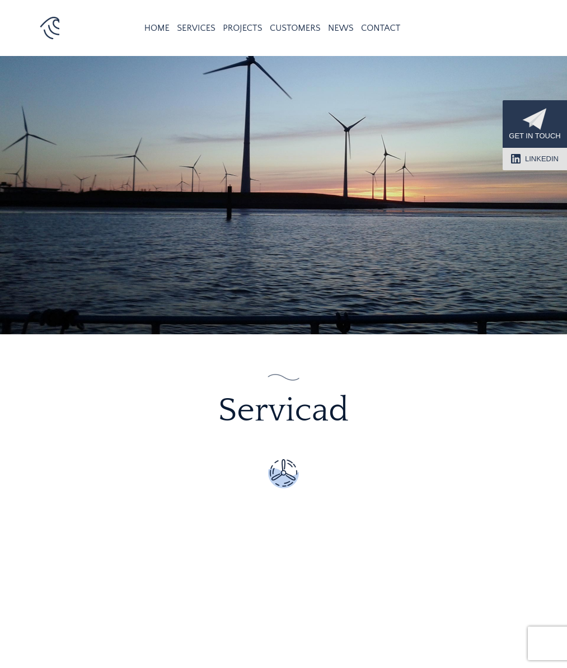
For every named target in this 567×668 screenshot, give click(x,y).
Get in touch (534, 124)
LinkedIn (535, 159)
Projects (242, 28)
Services (196, 28)
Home (157, 28)
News (341, 28)
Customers (295, 28)
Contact (380, 28)
